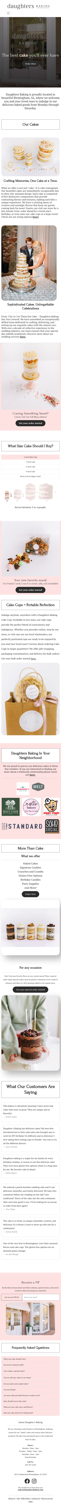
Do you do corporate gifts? (14, 1365)
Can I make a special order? (14, 1371)
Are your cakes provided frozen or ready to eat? (22, 1395)
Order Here (30, 63)
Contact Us (36, 1498)
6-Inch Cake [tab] (30, 466)
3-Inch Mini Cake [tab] (30, 457)
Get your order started (30, 423)
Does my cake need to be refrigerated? (18, 1413)
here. (23, 336)
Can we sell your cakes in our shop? (17, 1377)
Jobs (18, 1498)
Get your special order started (30, 989)
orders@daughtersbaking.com (30, 1489)
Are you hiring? (10, 1389)
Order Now (30, 894)
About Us (11, 1498)
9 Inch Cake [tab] (30, 471)
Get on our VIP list (12, 1297)
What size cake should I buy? (15, 1359)
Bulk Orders (25, 1498)
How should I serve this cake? (15, 1401)
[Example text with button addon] (41, 1297)
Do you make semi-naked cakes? (16, 1384)
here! (36, 216)
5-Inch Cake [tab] (30, 462)
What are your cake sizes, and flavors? (18, 1407)
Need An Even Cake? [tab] (30, 476)
